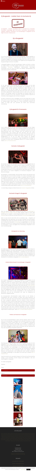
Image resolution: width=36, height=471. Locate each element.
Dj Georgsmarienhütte (22, 437)
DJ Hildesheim (11, 433)
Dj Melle (26, 437)
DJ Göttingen (28, 433)
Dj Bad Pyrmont (31, 437)
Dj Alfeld (20, 439)
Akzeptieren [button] (28, 469)
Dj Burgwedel (29, 438)
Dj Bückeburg (17, 437)
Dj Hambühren (32, 439)
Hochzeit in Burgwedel (25, 188)
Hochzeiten (10, 67)
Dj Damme (9, 437)
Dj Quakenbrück (15, 438)
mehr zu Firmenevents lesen (10, 140)
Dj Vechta (11, 438)
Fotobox (7, 344)
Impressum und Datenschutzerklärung (18, 453)
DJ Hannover (2, 433)
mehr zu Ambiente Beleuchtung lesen (24, 309)
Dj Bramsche (14, 437)
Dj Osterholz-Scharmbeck (25, 438)
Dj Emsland (12, 437)
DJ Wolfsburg (8, 433)
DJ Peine (31, 433)
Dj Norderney (28, 439)
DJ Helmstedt (14, 433)
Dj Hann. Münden (8, 438)
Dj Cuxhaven (13, 439)
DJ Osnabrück (33, 433)
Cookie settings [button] (22, 469)
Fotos (29, 222)
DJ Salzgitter (23, 433)
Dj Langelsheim (7, 439)
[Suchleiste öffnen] (34, 11)
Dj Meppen (22, 438)
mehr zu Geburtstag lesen (24, 257)
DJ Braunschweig (5, 433)
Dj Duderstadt (19, 438)
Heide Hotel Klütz (31, 285)
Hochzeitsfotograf (25, 215)
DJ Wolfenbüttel (25, 433)
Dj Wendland (7, 437)
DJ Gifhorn (17, 433)
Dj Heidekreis (4, 439)
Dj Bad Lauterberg (17, 439)
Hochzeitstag (17, 222)
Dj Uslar (30, 439)
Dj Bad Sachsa (4, 438)
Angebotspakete (4, 375)
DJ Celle (21, 433)
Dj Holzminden (28, 437)
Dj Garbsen (19, 433)
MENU (3, 1)
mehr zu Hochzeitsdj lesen (26, 185)
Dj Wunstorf (4, 437)
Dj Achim (19, 437)
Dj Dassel (25, 439)
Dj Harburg (13, 438)
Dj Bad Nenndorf (22, 439)
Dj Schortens (10, 439)
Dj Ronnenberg (32, 438)
